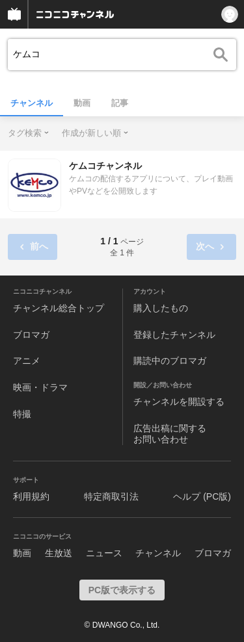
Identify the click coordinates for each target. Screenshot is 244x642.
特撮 (22, 414)
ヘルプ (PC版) (202, 496)
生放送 (58, 553)
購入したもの (160, 308)
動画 (82, 103)
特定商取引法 (111, 496)
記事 (119, 103)
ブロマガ (31, 334)
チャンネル (31, 103)
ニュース (104, 553)
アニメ (26, 360)
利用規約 (31, 496)
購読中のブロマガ (169, 360)
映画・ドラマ (40, 387)
